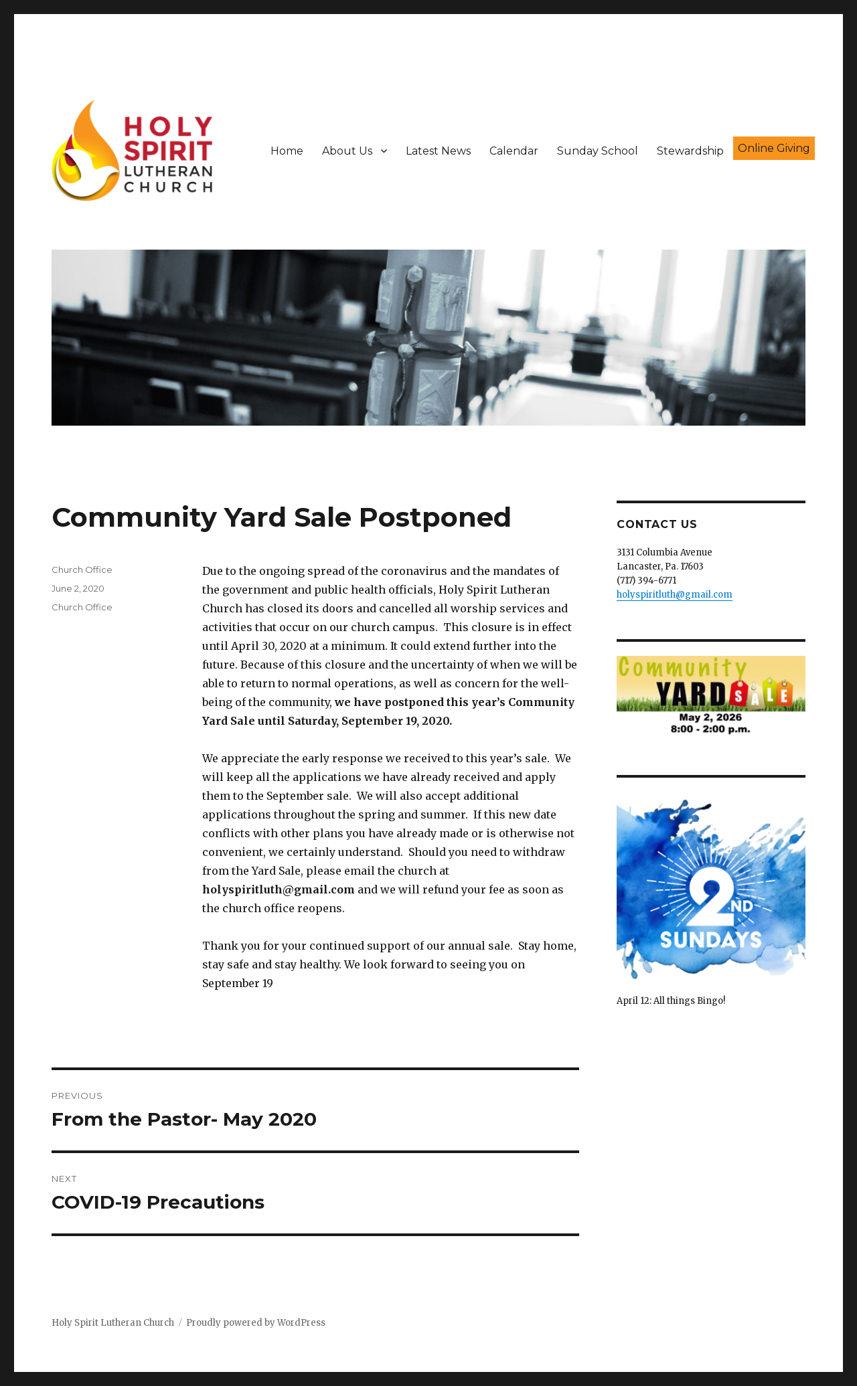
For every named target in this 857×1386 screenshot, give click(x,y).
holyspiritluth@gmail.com (674, 594)
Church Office (82, 569)
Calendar (513, 151)
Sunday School (597, 151)
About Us (347, 151)
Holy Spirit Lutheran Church (113, 1322)
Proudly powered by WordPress (255, 1322)
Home (286, 151)
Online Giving (774, 148)
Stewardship (690, 151)
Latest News (438, 151)
